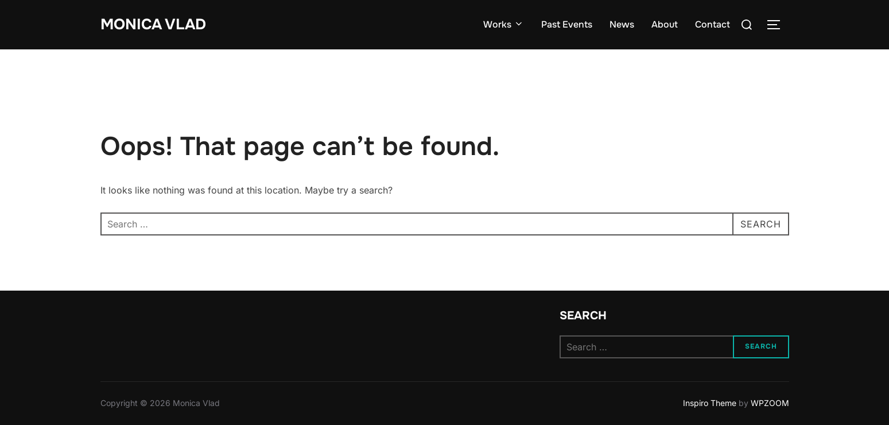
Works (503, 24)
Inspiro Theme (709, 403)
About (664, 24)
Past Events (566, 24)
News (622, 24)
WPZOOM (770, 403)
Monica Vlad (153, 24)
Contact (712, 24)
